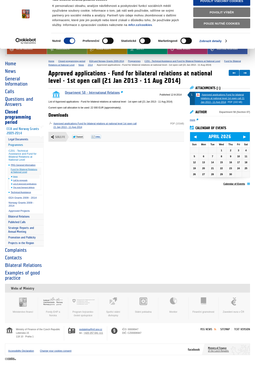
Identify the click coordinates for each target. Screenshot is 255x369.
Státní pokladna (143, 305)
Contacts (13, 257)
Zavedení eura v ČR (233, 305)
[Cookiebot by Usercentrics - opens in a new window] (25, 50)
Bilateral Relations (19, 216)
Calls (9, 91)
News (10, 71)
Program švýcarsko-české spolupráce (83, 307)
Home (10, 63)
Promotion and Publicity (22, 237)
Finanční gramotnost (203, 305)
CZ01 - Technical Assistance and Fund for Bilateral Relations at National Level (22, 155)
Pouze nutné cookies (222, 32)
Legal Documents (18, 139)
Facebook (194, 349)
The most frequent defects (23, 187)
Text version (242, 329)
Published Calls (17, 222)
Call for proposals (20, 180)
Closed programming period (18, 117)
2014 (90, 65)
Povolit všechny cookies (221, 9)
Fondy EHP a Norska (53, 307)
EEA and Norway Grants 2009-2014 (23, 131)
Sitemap (225, 329)
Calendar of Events (234, 184)
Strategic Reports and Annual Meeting (21, 229)
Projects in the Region (21, 243)
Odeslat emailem (100, 137)
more (192, 120)
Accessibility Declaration (21, 350)
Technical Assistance (21, 192)
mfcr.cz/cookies (140, 33)
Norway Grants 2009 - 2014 (21, 204)
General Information (16, 81)
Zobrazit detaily (210, 49)
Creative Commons (11, 359)
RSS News (206, 329)
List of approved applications (24, 184)
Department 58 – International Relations (92, 92)
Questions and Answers (19, 102)
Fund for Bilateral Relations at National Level (24, 170)
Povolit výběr (222, 21)
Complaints (16, 250)
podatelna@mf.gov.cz (90, 329)
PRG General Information (23, 165)
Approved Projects (19, 210)
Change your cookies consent (55, 350)
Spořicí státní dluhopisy (113, 307)
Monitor (173, 305)
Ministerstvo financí (23, 305)
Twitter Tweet (81, 137)
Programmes (15, 145)
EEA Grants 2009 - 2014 (23, 197)
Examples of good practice (22, 275)
